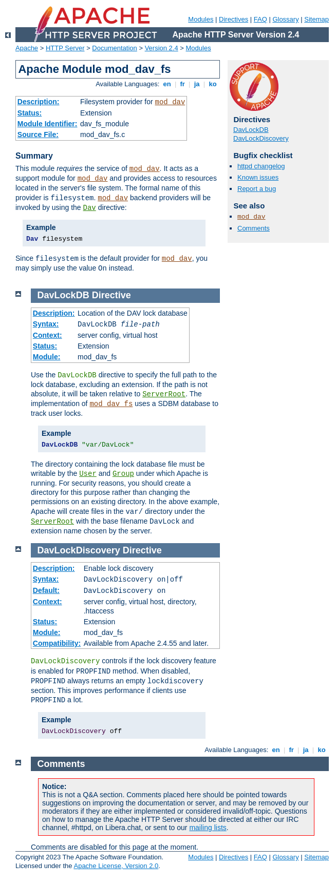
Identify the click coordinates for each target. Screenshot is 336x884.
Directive (111, 295)
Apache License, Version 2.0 (115, 866)
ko (212, 84)
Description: (38, 102)
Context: (47, 335)
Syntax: (46, 324)
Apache (26, 48)
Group (123, 474)
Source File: (38, 134)
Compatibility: (57, 643)
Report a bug (256, 189)
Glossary (285, 19)
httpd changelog (261, 166)
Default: (46, 590)
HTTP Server (65, 48)
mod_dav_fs (111, 404)
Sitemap (316, 19)
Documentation (114, 48)
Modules (200, 19)
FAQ (260, 19)
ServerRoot (163, 394)
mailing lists (207, 827)
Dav (89, 208)
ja (196, 84)
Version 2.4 (161, 48)
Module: (47, 357)
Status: (29, 113)
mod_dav (170, 102)
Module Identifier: (47, 124)
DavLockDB (251, 129)
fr (182, 84)
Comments (253, 228)
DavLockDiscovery (261, 138)
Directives (233, 19)
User (88, 474)
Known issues (257, 177)
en (167, 84)
